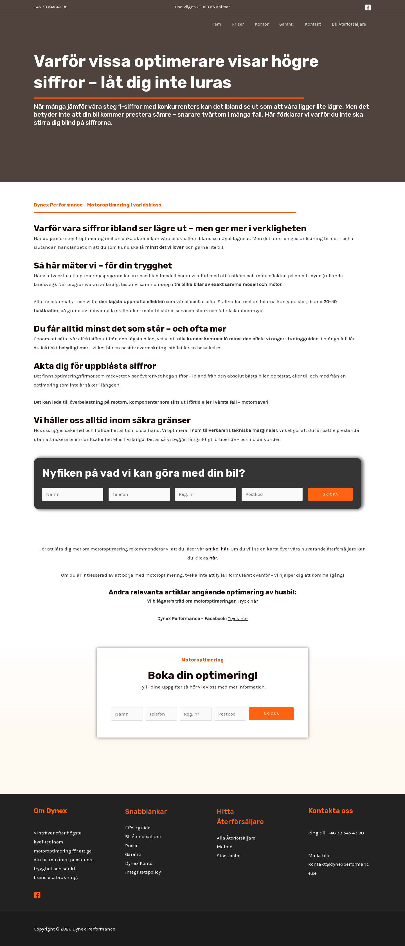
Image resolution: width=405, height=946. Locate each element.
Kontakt (316, 24)
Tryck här (248, 601)
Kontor (268, 24)
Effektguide (137, 827)
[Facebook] (368, 7)
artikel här (216, 549)
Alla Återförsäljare (236, 838)
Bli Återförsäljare (350, 24)
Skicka (330, 494)
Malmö (224, 846)
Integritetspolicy (143, 872)
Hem (226, 24)
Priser (246, 24)
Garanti (291, 24)
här (213, 558)
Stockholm (229, 855)
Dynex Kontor (139, 863)
